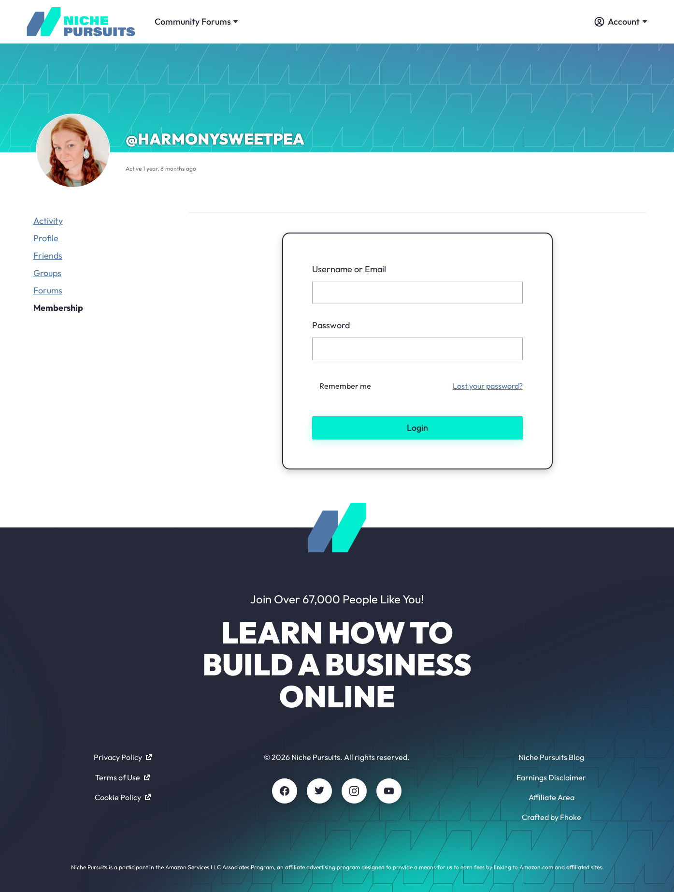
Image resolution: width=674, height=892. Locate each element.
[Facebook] (284, 791)
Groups (47, 272)
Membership (58, 307)
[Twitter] (319, 791)
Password (331, 325)
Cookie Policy (123, 797)
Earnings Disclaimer (551, 777)
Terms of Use (122, 777)
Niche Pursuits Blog (551, 757)
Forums (47, 290)
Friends (47, 255)
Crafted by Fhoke (551, 817)
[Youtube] (389, 791)
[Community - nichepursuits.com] (81, 21)
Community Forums (196, 21)
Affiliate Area (551, 797)
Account (620, 21)
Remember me (345, 386)
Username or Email (349, 269)
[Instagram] (354, 791)
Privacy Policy (123, 757)
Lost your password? (488, 386)
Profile (45, 238)
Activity (48, 220)
